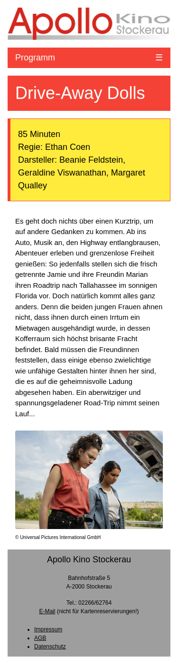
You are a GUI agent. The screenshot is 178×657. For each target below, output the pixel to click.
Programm (35, 57)
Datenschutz (50, 646)
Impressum (48, 629)
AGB (40, 638)
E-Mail (47, 611)
